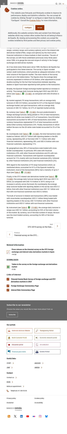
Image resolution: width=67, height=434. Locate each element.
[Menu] (3, 4)
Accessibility (39, 403)
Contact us (12, 377)
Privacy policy (11, 398)
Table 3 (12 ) (31, 134)
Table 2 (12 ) (27, 112)
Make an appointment (15, 386)
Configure (28, 27)
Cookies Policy (35, 20)
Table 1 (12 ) (23, 94)
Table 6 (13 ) (29, 208)
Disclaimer (10, 403)
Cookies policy (39, 398)
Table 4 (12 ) (22, 172)
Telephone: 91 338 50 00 (17, 391)
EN (61, 4)
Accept (39, 27)
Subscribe (12, 314)
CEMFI (10, 363)
